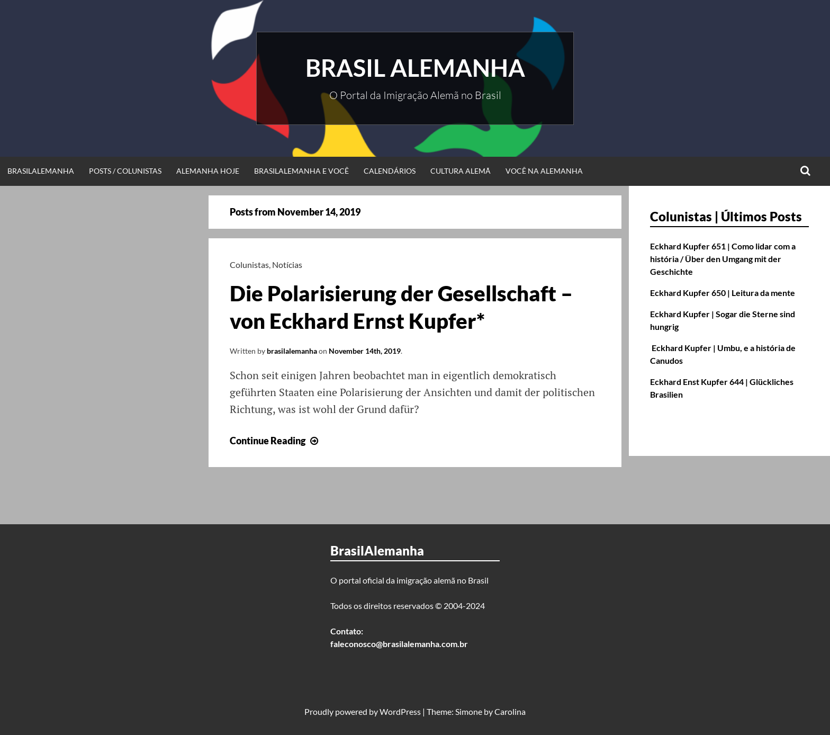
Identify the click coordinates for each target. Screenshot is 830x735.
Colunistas (249, 264)
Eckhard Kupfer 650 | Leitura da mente (722, 293)
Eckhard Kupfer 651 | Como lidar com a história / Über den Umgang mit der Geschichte (723, 258)
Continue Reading (275, 440)
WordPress (400, 711)
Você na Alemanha (544, 170)
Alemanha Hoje (207, 170)
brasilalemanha (292, 350)
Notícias (287, 264)
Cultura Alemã (460, 170)
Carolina (510, 711)
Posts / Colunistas (125, 170)
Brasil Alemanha (415, 67)
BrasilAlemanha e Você (301, 170)
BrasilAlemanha (40, 170)
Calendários (390, 170)
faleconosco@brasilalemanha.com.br (399, 644)
